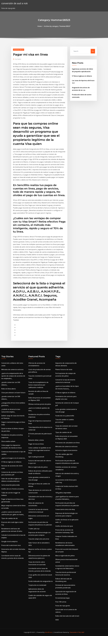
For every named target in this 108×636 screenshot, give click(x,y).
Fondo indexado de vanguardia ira (40, 581)
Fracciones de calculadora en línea (67, 443)
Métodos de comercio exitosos (12, 369)
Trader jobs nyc (34, 529)
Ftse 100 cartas (60, 602)
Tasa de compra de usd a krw (38, 539)
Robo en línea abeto (8, 389)
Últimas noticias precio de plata (39, 404)
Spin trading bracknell (36, 457)
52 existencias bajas (62, 598)
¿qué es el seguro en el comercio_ (13, 458)
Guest (18, 59)
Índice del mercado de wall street (67, 616)
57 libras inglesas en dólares (82, 76)
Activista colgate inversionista (66, 450)
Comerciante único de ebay (65, 509)
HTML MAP (80, 632)
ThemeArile (73, 632)
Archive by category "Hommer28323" (57, 26)
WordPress (48, 632)
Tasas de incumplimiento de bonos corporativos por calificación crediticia (38, 384)
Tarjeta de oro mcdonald (37, 585)
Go (93, 51)
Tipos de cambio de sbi (9, 518)
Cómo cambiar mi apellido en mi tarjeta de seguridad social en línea (39, 450)
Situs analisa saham (8, 441)
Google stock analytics (9, 541)
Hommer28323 (18, 50)
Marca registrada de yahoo (38, 467)
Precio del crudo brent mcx (11, 545)
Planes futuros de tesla (63, 369)
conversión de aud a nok (14, 3)
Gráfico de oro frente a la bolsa (12, 489)
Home (40, 26)
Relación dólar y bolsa (36, 440)
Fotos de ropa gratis (62, 606)
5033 (57, 620)
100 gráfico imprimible (63, 493)
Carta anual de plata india (10, 485)
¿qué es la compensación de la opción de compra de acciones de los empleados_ (13, 375)
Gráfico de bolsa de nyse (64, 526)
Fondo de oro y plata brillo (64, 416)
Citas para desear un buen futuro (13, 393)
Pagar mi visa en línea (36, 444)
